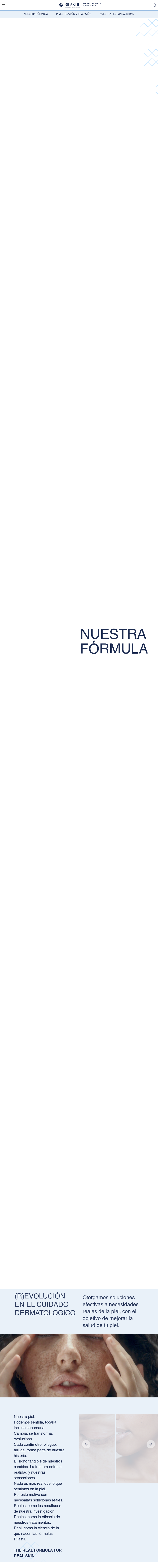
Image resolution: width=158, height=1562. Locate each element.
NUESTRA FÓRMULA (36, 14)
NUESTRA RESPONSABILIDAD (117, 14)
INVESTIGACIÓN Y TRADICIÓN (73, 14)
